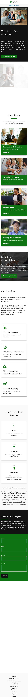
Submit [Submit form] (5, 576)
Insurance (14, 696)
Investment (14, 693)
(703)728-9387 (16, 678)
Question (4, 564)
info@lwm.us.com (14, 686)
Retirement (14, 691)
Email (2, 546)
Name (3, 538)
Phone (3, 555)
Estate (14, 694)
